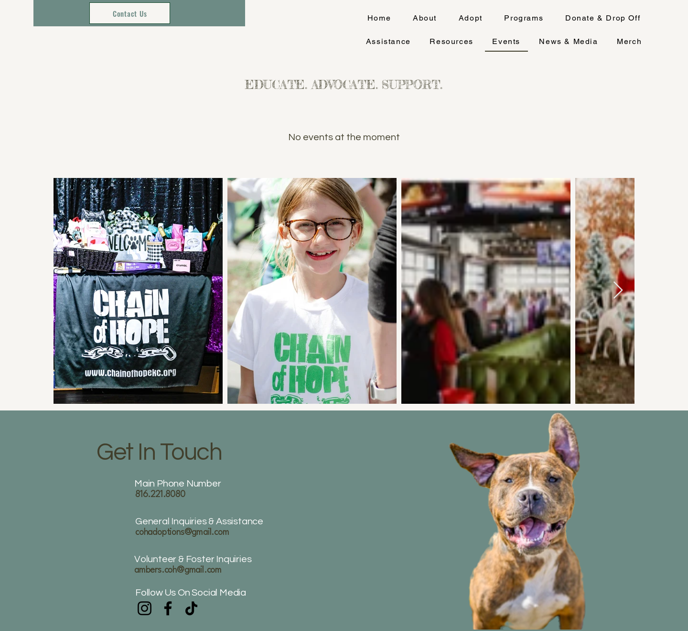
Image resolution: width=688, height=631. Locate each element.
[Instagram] (144, 608)
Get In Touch (161, 452)
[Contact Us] (129, 13)
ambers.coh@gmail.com (178, 570)
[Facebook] (168, 608)
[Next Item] (618, 290)
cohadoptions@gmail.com (182, 532)
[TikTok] (191, 608)
